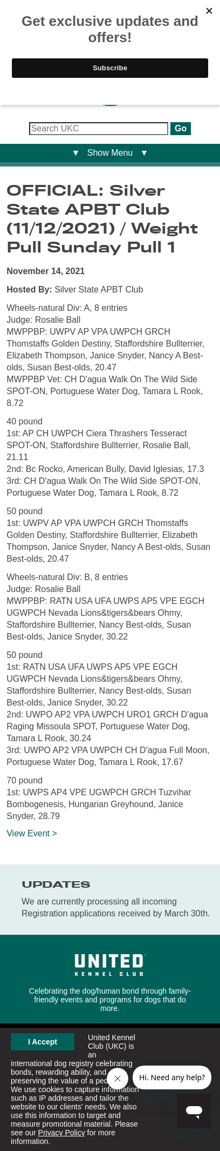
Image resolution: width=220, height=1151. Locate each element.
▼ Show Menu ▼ (110, 152)
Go (181, 128)
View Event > (31, 833)
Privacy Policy (61, 1132)
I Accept (42, 1041)
